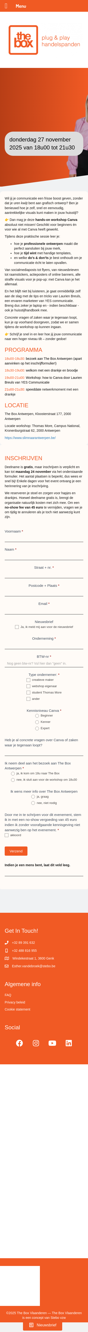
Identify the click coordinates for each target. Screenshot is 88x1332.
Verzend (16, 851)
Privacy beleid (15, 1002)
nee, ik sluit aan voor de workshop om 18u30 (44, 780)
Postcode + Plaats (44, 586)
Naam (10, 549)
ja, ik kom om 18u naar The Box (35, 774)
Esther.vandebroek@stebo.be (33, 966)
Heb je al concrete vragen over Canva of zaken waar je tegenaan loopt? (41, 742)
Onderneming (44, 638)
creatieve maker (40, 680)
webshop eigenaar (42, 686)
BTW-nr (44, 656)
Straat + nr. (44, 567)
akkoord (13, 835)
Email (44, 604)
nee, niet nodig (44, 803)
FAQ (8, 995)
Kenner (43, 722)
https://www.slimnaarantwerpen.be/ (31, 438)
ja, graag (40, 797)
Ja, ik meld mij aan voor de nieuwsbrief (44, 627)
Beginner (44, 716)
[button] (19, 1043)
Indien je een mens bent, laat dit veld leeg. (37, 865)
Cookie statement (17, 1009)
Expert (42, 728)
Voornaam (14, 531)
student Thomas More (44, 693)
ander (33, 699)
